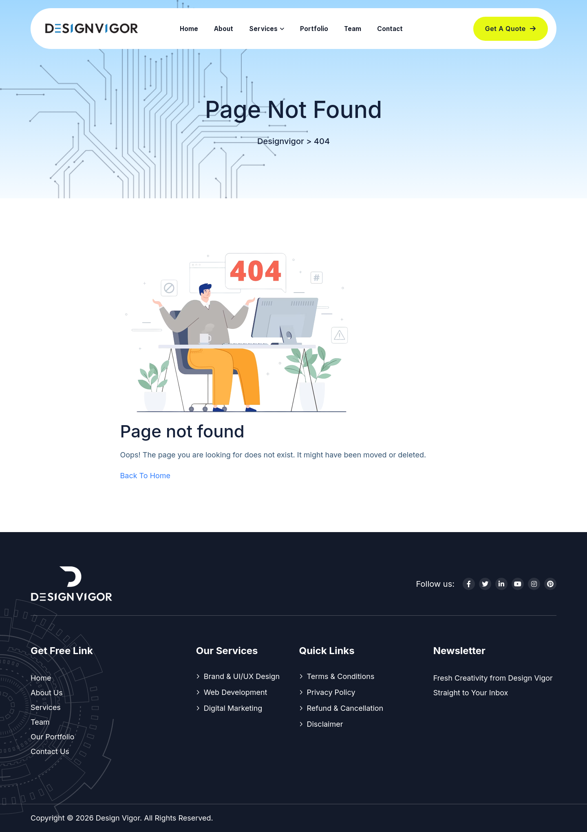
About (223, 29)
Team (352, 29)
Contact (390, 29)
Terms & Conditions (341, 676)
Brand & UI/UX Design (242, 676)
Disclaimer (325, 724)
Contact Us (50, 751)
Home (189, 29)
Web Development (235, 692)
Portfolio (314, 29)
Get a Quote (510, 28)
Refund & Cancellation (345, 708)
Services (263, 29)
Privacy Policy (331, 692)
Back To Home (145, 475)
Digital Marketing (233, 708)
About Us (47, 692)
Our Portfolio (52, 736)
